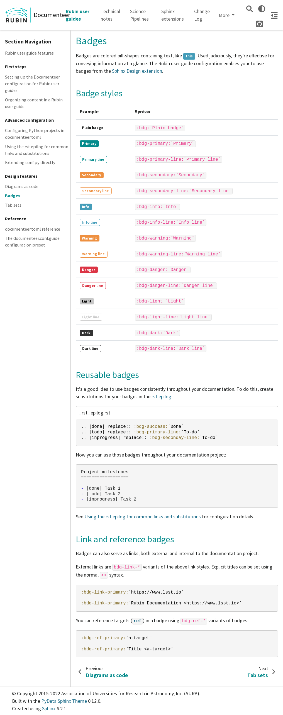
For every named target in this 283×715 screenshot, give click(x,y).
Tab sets (13, 205)
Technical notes (110, 15)
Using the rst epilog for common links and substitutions (36, 150)
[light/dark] (261, 9)
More (225, 15)
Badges (12, 195)
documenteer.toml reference (32, 229)
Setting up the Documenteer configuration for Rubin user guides (32, 83)
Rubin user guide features (29, 53)
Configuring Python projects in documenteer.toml (34, 134)
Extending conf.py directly (30, 162)
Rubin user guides (77, 15)
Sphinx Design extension (137, 71)
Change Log (202, 15)
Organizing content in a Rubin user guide (34, 103)
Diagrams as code (21, 186)
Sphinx (48, 708)
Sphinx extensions (172, 15)
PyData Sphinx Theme (64, 701)
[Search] (249, 8)
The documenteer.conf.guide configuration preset (32, 241)
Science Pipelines (139, 15)
